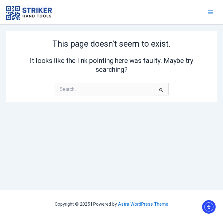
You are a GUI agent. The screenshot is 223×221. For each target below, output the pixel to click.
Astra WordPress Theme (143, 204)
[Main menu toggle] (210, 12)
